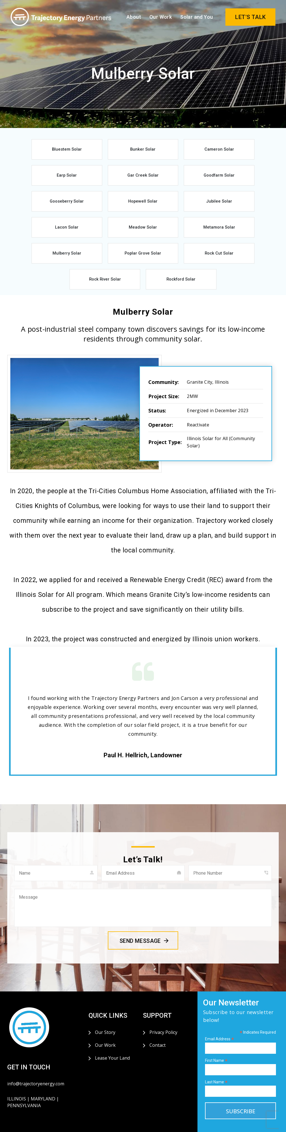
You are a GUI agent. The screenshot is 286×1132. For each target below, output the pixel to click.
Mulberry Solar (53, 233)
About (134, 17)
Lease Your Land (112, 1040)
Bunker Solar (113, 150)
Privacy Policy (163, 1015)
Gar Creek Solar (53, 177)
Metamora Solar (233, 205)
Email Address (219, 1021)
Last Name (216, 1064)
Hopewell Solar (233, 177)
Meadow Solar (173, 205)
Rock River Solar (232, 233)
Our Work (160, 17)
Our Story (105, 1015)
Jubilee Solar (53, 205)
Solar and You (196, 17)
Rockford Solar (143, 260)
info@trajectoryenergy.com (35, 1066)
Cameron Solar (173, 150)
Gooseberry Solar (173, 177)
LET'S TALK (250, 17)
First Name (216, 1043)
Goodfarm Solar (113, 177)
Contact (157, 1027)
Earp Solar (233, 150)
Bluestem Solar (53, 150)
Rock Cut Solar (173, 233)
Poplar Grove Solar (113, 233)
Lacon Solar (113, 205)
